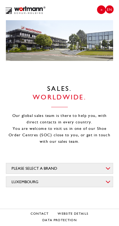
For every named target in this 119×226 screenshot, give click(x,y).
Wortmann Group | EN (25, 10)
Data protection (59, 220)
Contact (39, 213)
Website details (73, 213)
